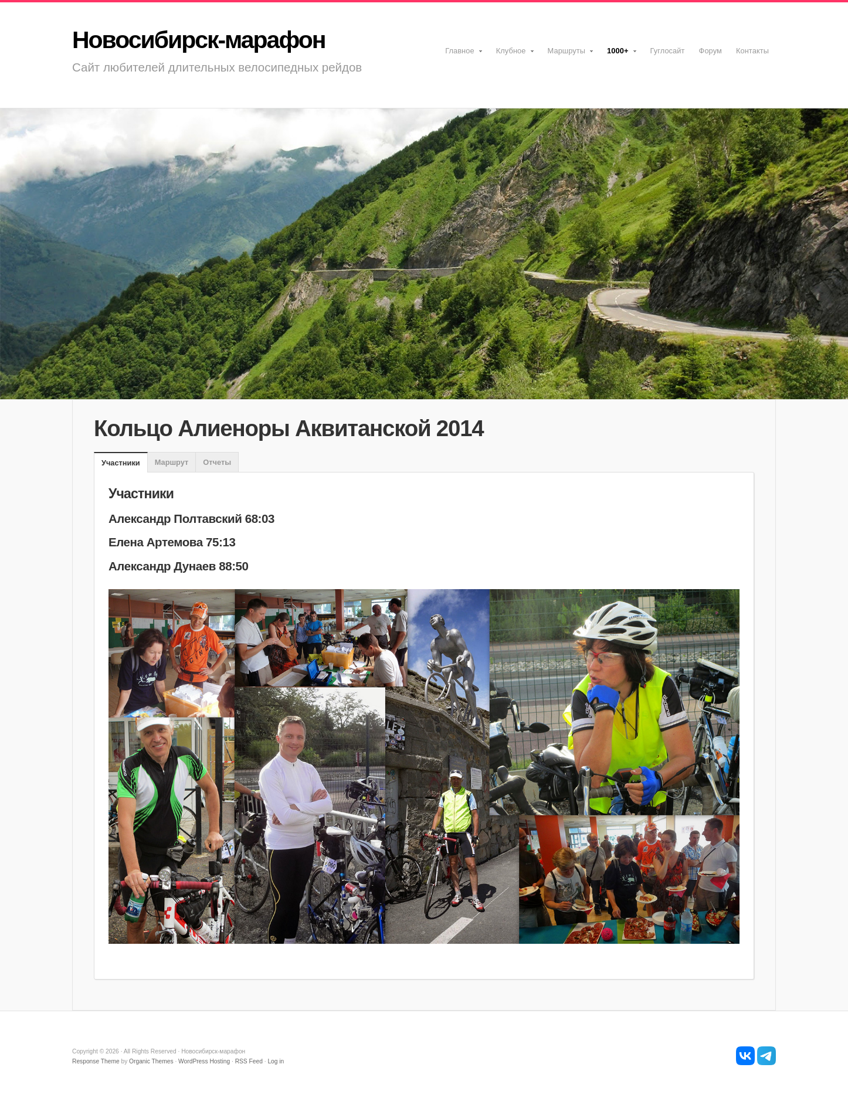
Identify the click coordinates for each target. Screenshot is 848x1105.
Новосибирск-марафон (198, 39)
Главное (460, 54)
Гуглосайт (667, 50)
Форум (710, 50)
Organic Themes (151, 1061)
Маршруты (568, 54)
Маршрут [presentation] (172, 462)
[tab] (121, 463)
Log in (275, 1061)
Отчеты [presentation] (217, 462)
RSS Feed (249, 1061)
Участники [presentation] (120, 462)
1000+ (618, 54)
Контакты (752, 50)
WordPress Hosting (204, 1061)
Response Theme (96, 1061)
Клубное (512, 54)
